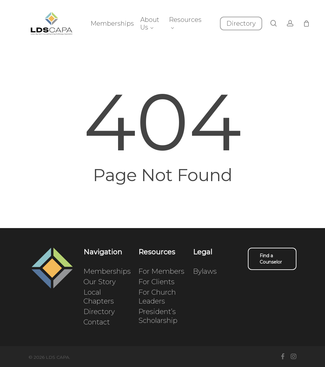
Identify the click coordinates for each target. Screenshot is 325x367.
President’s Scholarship (157, 316)
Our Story (99, 282)
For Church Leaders (157, 296)
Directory (99, 311)
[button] (272, 259)
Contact (96, 322)
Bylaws (205, 271)
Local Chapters (98, 296)
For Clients (156, 282)
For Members (161, 271)
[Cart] (316, 27)
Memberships (107, 271)
